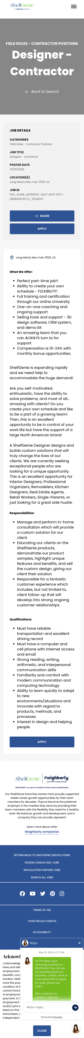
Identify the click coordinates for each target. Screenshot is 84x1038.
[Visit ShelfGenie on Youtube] (32, 894)
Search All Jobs (42, 877)
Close (42, 1031)
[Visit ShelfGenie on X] (42, 894)
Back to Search (42, 91)
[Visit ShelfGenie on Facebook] (22, 894)
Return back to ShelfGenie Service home (42, 855)
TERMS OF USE (42, 910)
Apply (42, 229)
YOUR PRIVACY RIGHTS (42, 921)
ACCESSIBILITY (42, 932)
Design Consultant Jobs (42, 862)
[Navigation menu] (73, 6)
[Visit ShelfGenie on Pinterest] (52, 894)
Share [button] (42, 216)
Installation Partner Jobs (41, 870)
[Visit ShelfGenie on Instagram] (62, 894)
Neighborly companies (42, 832)
